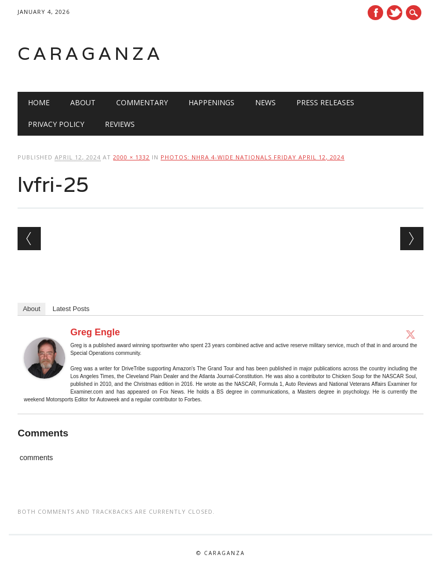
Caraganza (90, 53)
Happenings (211, 102)
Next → (411, 238)
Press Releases (325, 102)
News (265, 102)
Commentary (142, 102)
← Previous (29, 238)
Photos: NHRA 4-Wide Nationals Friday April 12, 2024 (252, 157)
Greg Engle (95, 332)
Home (39, 102)
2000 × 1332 (131, 157)
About (83, 102)
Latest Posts (71, 309)
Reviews (120, 124)
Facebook (375, 12)
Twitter (394, 12)
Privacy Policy (56, 124)
